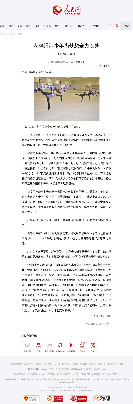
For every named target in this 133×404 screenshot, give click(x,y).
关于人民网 (28, 364)
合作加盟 (65, 364)
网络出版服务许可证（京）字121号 (89, 379)
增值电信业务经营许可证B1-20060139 (62, 374)
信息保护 (111, 364)
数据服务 (84, 364)
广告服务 (56, 364)
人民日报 (27, 346)
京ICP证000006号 (112, 379)
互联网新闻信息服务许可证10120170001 (29, 374)
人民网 (3, 34)
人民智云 (82, 346)
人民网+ (38, 346)
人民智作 (92, 346)
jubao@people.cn (99, 369)
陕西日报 (80, 62)
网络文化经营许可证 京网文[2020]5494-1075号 (54, 379)
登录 (127, 26)
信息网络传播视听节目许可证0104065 (19, 379)
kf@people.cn (41, 369)
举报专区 (69, 26)
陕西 (21, 34)
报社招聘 (38, 364)
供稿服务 (74, 364)
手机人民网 (49, 346)
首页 (2, 26)
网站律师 (101, 364)
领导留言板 (60, 346)
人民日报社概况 (15, 364)
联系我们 (120, 364)
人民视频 (71, 346)
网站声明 (93, 364)
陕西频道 (12, 34)
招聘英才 (47, 364)
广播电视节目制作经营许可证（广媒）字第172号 (100, 374)
